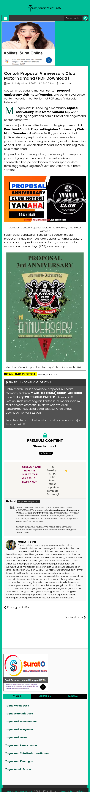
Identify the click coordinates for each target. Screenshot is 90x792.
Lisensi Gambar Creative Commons (57, 783)
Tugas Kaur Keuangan (19, 751)
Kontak (62, 787)
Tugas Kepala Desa (17, 696)
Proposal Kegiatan (28, 501)
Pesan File (52, 787)
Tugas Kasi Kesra (16, 727)
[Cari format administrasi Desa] (73, 18)
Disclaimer (81, 787)
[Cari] (85, 18)
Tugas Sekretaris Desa (19, 703)
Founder (41, 787)
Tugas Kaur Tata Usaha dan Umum (27, 743)
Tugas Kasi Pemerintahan (21, 711)
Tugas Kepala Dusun (18, 759)
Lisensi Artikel (66, 781)
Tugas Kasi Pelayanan (19, 719)
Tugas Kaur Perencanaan (21, 735)
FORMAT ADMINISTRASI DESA (19, 781)
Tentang (30, 787)
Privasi (71, 787)
